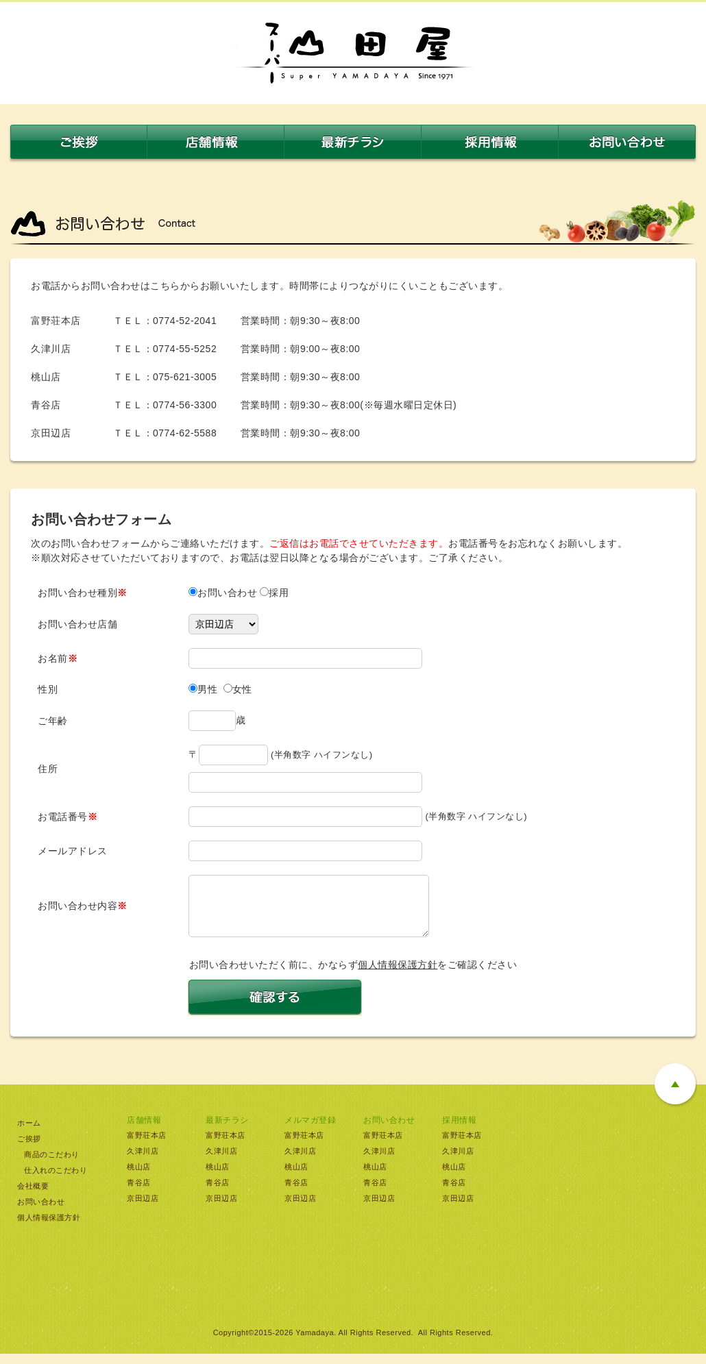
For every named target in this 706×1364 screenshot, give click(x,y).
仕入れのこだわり (55, 1180)
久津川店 (142, 1161)
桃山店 (139, 1177)
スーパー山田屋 (353, 53)
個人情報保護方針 (397, 974)
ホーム (29, 1133)
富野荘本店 (147, 1145)
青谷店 (139, 1193)
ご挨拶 (29, 1149)
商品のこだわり (52, 1165)
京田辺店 (142, 1208)
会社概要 (33, 1196)
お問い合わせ (40, 1212)
